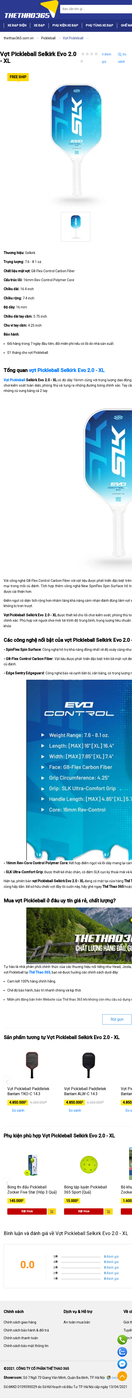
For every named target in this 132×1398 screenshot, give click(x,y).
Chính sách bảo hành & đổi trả (26, 1330)
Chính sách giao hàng (20, 1322)
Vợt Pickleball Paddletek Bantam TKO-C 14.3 (28, 1091)
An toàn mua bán (77, 1322)
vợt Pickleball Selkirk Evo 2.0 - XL (66, 370)
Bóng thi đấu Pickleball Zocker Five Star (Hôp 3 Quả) (32, 1190)
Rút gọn (117, 1019)
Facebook (122, 1364)
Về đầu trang (122, 1376)
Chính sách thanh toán (21, 1338)
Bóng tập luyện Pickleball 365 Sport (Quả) (85, 1190)
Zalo (122, 1352)
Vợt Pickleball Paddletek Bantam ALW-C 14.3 (85, 1091)
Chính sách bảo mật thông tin (26, 1346)
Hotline (122, 1340)
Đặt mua (27, 1211)
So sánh (122, 57)
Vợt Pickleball (14, 380)
